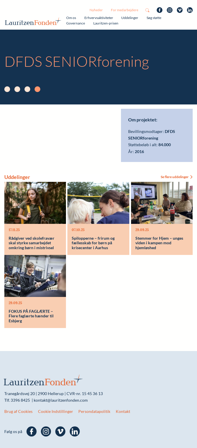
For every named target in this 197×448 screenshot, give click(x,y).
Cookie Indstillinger (55, 411)
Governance (75, 23)
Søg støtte (154, 18)
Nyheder (96, 10)
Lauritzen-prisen (105, 23)
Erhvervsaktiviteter (98, 18)
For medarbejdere (124, 10)
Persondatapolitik (94, 411)
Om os (71, 18)
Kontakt (123, 411)
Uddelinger (129, 18)
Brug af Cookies (18, 411)
